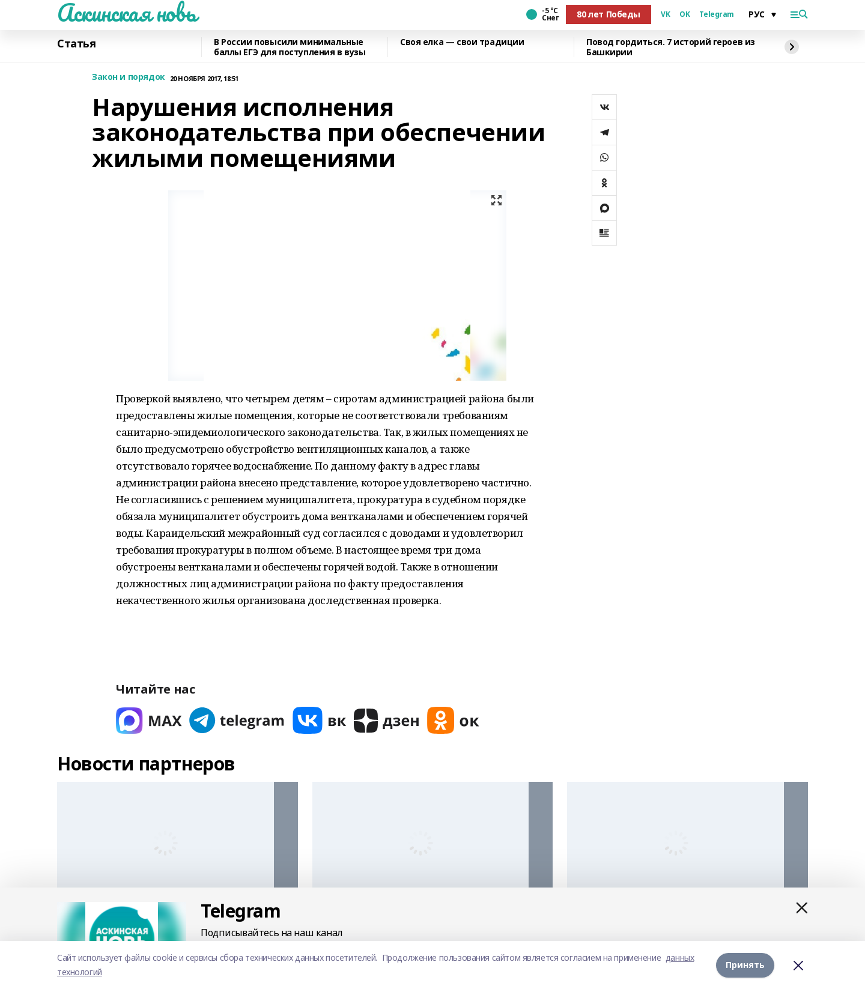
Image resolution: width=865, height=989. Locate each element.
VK (665, 14)
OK (684, 14)
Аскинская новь (126, 12)
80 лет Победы (608, 14)
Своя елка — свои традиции (462, 42)
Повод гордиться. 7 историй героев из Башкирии (670, 47)
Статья (76, 43)
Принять (745, 964)
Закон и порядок (128, 77)
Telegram (716, 14)
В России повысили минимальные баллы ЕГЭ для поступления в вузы (290, 47)
